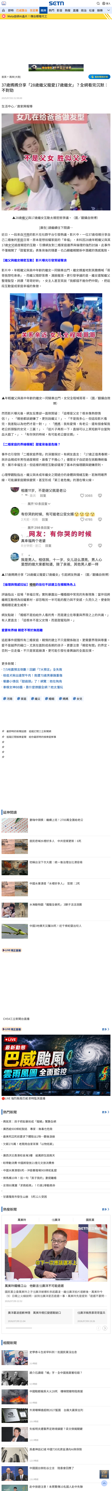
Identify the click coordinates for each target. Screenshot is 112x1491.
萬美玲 (22, 1220)
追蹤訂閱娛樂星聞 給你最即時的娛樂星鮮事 (31, 737)
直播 (75, 10)
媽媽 (57, 423)
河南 (26, 234)
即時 (11, 10)
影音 (59, 10)
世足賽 (34, 10)
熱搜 (67, 10)
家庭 (20, 239)
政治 (84, 10)
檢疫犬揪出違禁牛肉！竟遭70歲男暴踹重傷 (32, 675)
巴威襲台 (21, 10)
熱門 (51, 10)
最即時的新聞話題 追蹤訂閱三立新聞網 (29, 731)
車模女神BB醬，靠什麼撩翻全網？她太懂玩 (33, 687)
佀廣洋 (56, 1220)
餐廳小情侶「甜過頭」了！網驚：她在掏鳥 (32, 681)
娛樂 (100, 10)
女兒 (11, 245)
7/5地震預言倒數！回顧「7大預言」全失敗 (32, 669)
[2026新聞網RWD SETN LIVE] (4, 3)
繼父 (25, 217)
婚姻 (32, 584)
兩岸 (43, 10)
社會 (92, 10)
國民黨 (90, 1220)
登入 (108, 3)
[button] (98, 3)
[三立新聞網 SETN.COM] (3, 10)
